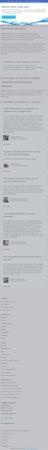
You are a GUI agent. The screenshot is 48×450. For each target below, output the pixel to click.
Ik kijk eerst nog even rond (9, 21)
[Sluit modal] (46, 5)
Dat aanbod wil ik (9, 17)
